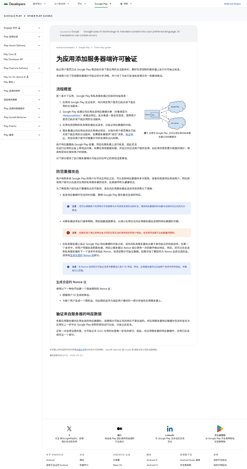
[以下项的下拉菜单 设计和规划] (69, 4)
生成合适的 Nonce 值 (82, 255)
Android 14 (152, 465)
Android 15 (152, 460)
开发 (80, 3)
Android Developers (65, 47)
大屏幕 (116, 460)
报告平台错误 (220, 460)
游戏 (82, 460)
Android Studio (232, 3)
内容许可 (80, 349)
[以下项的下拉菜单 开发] (86, 4)
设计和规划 (59, 3)
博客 (126, 3)
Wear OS (117, 465)
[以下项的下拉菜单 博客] (132, 4)
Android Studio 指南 (190, 460)
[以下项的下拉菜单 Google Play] (112, 4)
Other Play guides (40, 15)
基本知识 (37, 3)
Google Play (13, 15)
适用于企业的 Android (57, 465)
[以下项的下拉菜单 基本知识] (46, 4)
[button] (18, 27)
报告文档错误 (220, 465)
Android (50, 460)
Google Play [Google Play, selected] (101, 3)
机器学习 (84, 465)
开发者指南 (185, 465)
